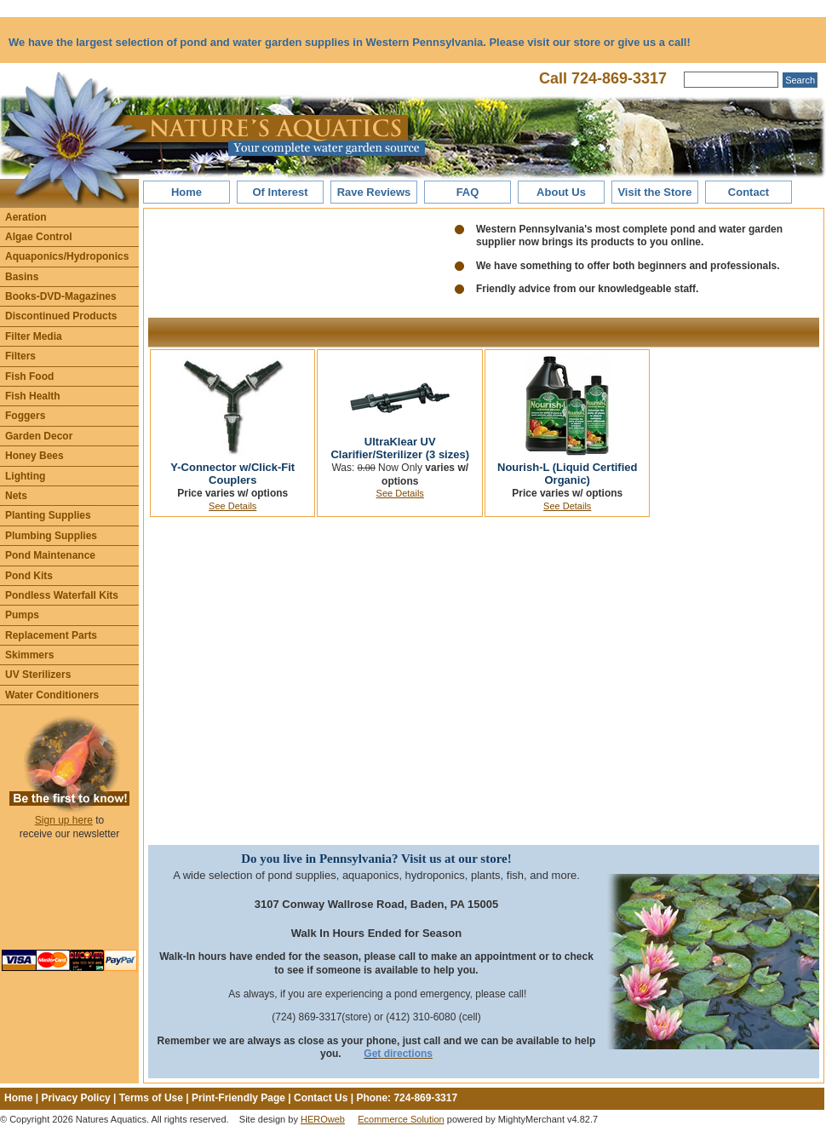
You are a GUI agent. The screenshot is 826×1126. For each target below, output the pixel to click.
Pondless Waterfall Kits (61, 595)
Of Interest (279, 192)
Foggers (25, 416)
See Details (232, 506)
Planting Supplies (48, 515)
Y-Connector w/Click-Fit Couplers (232, 474)
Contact (748, 192)
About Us (561, 192)
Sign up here (64, 820)
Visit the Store (654, 192)
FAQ (467, 192)
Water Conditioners (52, 695)
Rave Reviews (374, 192)
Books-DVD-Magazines (61, 296)
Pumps (22, 615)
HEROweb (323, 1119)
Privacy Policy (75, 1098)
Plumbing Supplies (51, 536)
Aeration (26, 217)
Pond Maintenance (50, 555)
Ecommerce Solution (401, 1119)
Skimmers (29, 655)
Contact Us (320, 1098)
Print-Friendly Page (238, 1098)
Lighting (25, 476)
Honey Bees (34, 456)
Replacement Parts (51, 635)
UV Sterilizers (38, 675)
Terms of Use (151, 1098)
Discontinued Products (61, 316)
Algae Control (38, 237)
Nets (16, 496)
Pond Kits (29, 576)
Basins (21, 277)
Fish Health (32, 396)
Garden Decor (38, 436)
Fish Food (29, 376)
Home (186, 192)
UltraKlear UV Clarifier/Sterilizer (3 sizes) (399, 448)
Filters (20, 356)
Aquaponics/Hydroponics (67, 256)
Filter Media (33, 336)
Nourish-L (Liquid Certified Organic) (567, 474)
